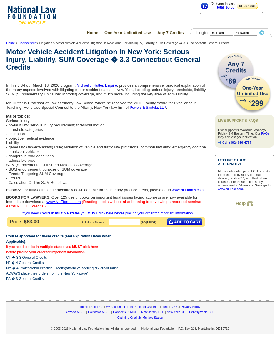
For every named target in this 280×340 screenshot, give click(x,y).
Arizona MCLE (76, 312)
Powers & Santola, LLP (148, 107)
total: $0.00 (225, 7)
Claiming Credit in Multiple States (140, 317)
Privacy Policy (190, 306)
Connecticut (27, 43)
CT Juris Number (94, 222)
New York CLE (177, 312)
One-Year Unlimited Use (127, 32)
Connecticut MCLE (126, 312)
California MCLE (99, 312)
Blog (156, 306)
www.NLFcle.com (230, 189)
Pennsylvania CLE (201, 312)
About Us (97, 306)
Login (202, 32)
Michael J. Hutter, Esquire (97, 85)
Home (92, 32)
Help (244, 203)
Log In (128, 306)
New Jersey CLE (152, 312)
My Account (113, 306)
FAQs (265, 133)
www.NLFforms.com (188, 190)
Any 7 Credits (170, 32)
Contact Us (143, 306)
